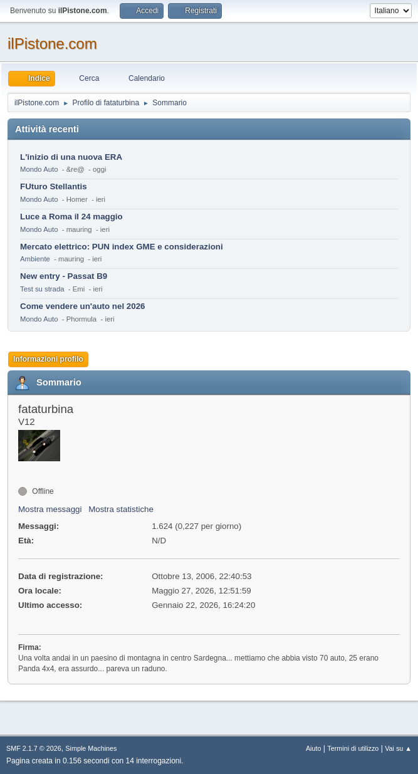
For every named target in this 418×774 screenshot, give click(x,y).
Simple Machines (91, 748)
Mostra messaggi (49, 509)
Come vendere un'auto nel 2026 (82, 306)
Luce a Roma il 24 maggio (71, 216)
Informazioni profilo (48, 359)
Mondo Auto (39, 169)
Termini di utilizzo (353, 748)
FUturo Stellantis (53, 186)
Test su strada (42, 289)
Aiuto (313, 748)
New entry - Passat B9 (63, 276)
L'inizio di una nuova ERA (71, 157)
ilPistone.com (52, 43)
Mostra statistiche (121, 509)
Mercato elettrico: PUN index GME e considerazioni (121, 246)
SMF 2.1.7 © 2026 (33, 748)
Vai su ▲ (398, 748)
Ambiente (35, 259)
